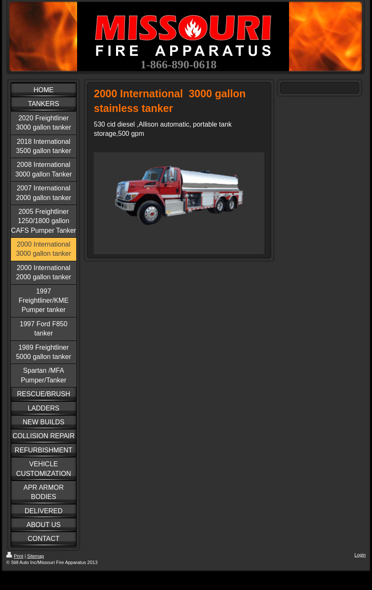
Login (360, 554)
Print (14, 556)
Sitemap (35, 556)
